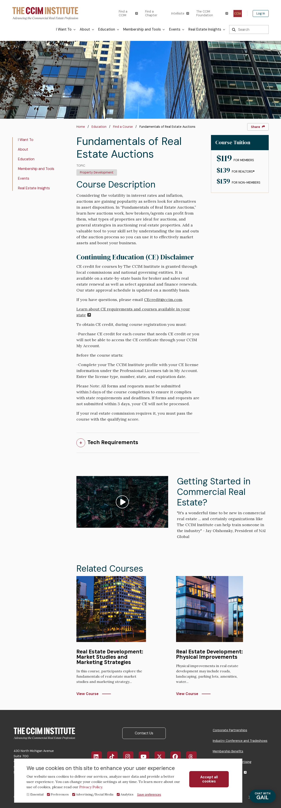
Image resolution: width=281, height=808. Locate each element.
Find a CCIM (128, 13)
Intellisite (180, 13)
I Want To (25, 139)
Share (258, 127)
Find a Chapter (151, 13)
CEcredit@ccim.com (163, 299)
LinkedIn (98, 756)
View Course (87, 693)
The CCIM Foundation (212, 13)
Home (80, 127)
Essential (36, 794)
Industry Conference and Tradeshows (240, 741)
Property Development (96, 172)
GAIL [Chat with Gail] (262, 796)
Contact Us (144, 733)
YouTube (146, 756)
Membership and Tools (36, 168)
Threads (193, 756)
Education (99, 127)
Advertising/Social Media (94, 794)
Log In (260, 13)
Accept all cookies (209, 779)
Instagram (130, 756)
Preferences (60, 794)
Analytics (127, 794)
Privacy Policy (90, 787)
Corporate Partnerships (230, 730)
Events (23, 178)
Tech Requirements (112, 442)
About (23, 149)
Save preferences (149, 794)
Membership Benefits (228, 751)
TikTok (114, 756)
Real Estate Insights (34, 188)
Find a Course (123, 127)
